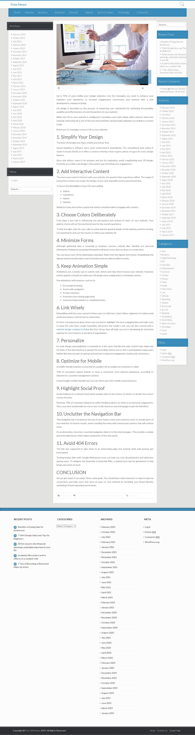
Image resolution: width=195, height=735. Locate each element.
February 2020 (19, 127)
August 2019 (18, 148)
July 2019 (17, 151)
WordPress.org (168, 360)
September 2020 (20, 103)
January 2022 (19, 48)
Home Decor (167, 289)
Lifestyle (73, 12)
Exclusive (29, 12)
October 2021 (19, 58)
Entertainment (168, 268)
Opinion (89, 12)
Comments (168, 357)
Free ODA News (33, 730)
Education (60, 12)
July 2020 (17, 110)
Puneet (164, 89)
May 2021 (17, 76)
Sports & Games (105, 12)
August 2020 (18, 107)
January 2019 (19, 162)
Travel (164, 330)
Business (43, 12)
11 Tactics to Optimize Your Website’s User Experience (99, 495)
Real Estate (166, 306)
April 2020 (17, 120)
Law (163, 292)
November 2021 (20, 55)
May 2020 (17, 117)
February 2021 (19, 86)
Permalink (133, 495)
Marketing (166, 299)
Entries (167, 353)
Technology (123, 12)
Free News (19, 4)
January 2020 (19, 131)
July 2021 (17, 69)
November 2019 (20, 137)
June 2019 (17, 155)
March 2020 (18, 124)
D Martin (148, 88)
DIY (163, 261)
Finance (165, 279)
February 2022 (19, 45)
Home (152, 730)
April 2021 (17, 79)
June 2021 (17, 72)
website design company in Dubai (73, 329)
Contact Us (142, 12)
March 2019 (18, 158)
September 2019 (20, 144)
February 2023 (19, 34)
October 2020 (19, 100)
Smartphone (167, 316)
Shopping (165, 313)
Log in (15, 180)
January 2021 (19, 89)
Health (164, 285)
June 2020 (17, 113)
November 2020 (20, 96)
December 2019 (20, 134)
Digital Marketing (169, 258)
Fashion (165, 275)
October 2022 (19, 38)
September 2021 (20, 62)
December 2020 (20, 93)
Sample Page (175, 730)
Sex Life (165, 309)
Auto (163, 251)
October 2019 (19, 141)
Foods (164, 282)
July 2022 (17, 41)
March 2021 (18, 82)
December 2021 (20, 51)
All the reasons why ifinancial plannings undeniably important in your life (173, 57)
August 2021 (18, 65)
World (17, 12)
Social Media (167, 320)
